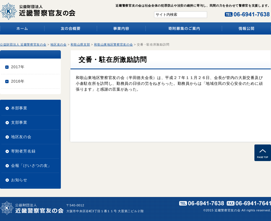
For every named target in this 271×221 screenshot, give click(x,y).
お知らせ (19, 180)
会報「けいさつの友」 (31, 165)
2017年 (18, 67)
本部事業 (19, 108)
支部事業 (19, 122)
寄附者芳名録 (23, 151)
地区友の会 (21, 137)
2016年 (18, 81)
